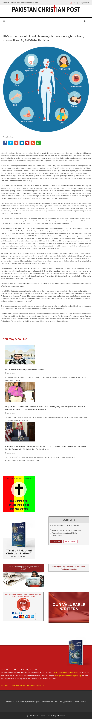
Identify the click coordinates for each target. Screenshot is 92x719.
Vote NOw (56, 541)
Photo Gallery (59, 702)
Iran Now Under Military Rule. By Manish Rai (24, 369)
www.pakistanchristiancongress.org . (68, 676)
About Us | (69, 702)
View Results (70, 541)
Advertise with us (79, 702)
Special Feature (20, 702)
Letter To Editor (47, 702)
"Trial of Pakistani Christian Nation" (66, 672)
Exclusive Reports (34, 702)
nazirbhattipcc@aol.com (10, 685)
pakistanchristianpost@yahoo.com (32, 685)
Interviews (10, 702)
